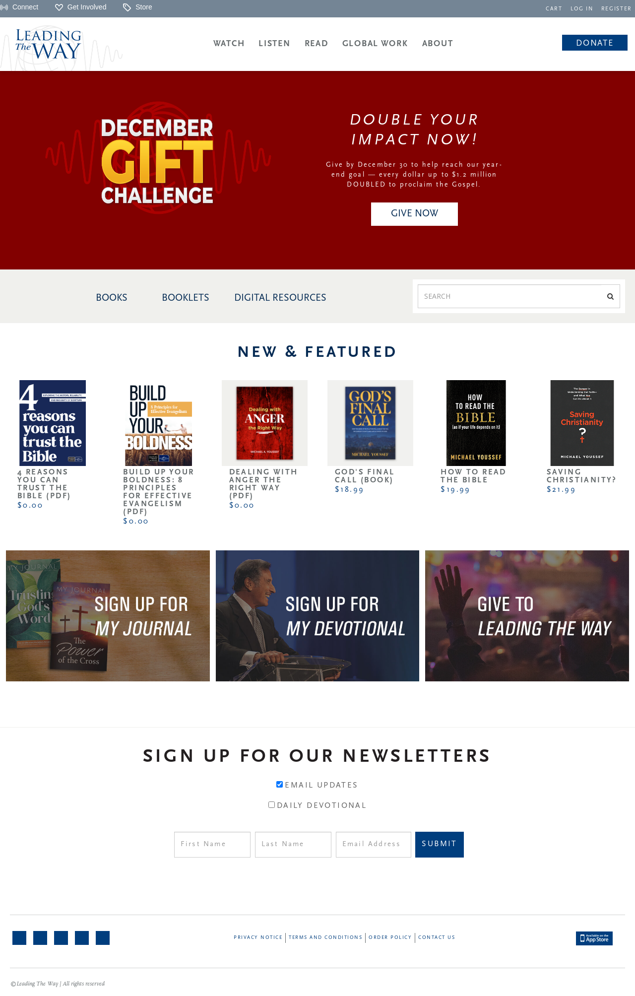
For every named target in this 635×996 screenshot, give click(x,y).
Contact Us (436, 937)
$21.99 (561, 490)
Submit (439, 844)
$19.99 (455, 490)
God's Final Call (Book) (364, 476)
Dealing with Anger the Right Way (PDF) (263, 484)
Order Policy (390, 937)
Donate (594, 43)
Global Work (375, 44)
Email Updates (321, 786)
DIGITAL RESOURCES (280, 298)
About (437, 44)
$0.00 (30, 506)
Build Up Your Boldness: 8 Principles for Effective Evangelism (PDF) (158, 492)
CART (556, 9)
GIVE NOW (414, 214)
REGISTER (617, 9)
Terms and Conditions (325, 937)
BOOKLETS (185, 298)
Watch (229, 44)
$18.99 (349, 490)
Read (316, 44)
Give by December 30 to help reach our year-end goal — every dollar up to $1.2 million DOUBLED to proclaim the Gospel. (414, 175)
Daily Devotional (322, 806)
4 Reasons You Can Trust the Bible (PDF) (44, 484)
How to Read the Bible (473, 476)
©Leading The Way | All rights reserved (57, 984)
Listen (274, 44)
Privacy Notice (258, 937)
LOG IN (583, 9)
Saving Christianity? (582, 476)
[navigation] (556, 8)
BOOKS (111, 298)
